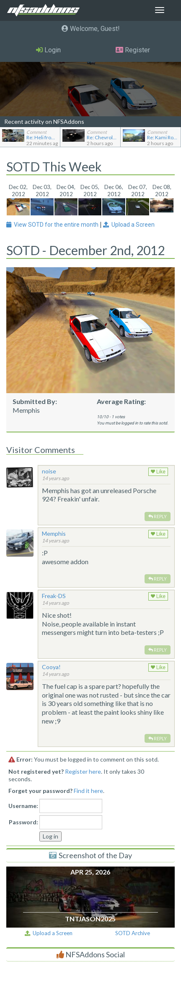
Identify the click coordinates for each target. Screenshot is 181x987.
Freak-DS (54, 595)
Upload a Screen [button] (129, 224)
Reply (157, 516)
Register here (83, 771)
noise (49, 471)
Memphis (54, 533)
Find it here (88, 790)
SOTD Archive (132, 933)
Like (158, 472)
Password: (23, 822)
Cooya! (51, 666)
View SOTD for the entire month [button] (53, 224)
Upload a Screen (48, 933)
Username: (23, 805)
